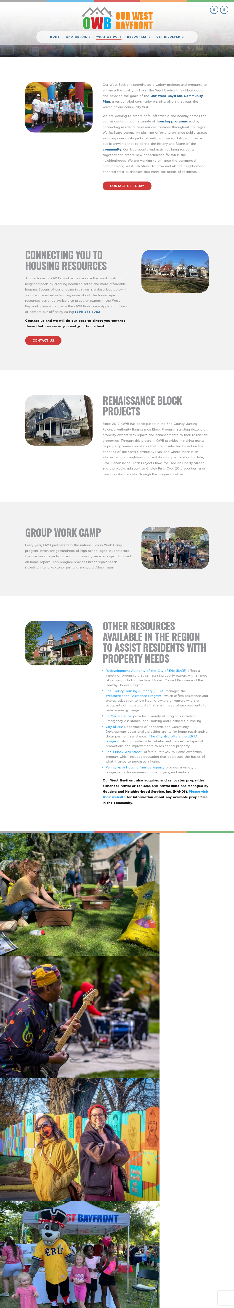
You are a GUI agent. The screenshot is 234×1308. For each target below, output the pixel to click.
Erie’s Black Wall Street (124, 752)
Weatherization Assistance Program (133, 695)
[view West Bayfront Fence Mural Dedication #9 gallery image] (146, 862)
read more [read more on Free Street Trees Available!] (133, 1170)
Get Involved (168, 37)
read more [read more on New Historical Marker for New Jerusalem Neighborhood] (133, 1094)
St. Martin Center (119, 716)
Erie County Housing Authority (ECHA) (135, 691)
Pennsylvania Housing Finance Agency (135, 767)
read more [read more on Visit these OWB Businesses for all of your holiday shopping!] (133, 1010)
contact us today (127, 186)
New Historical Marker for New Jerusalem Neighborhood (162, 1044)
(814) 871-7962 (87, 311)
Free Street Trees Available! (150, 1124)
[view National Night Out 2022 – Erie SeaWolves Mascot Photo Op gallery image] (205, 862)
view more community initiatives (117, 1196)
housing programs (172, 121)
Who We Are (76, 37)
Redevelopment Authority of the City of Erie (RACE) (146, 670)
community (112, 149)
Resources (137, 37)
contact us (43, 340)
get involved (183, 1252)
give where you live (183, 1263)
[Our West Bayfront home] (117, 17)
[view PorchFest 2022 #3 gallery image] (87, 862)
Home (55, 37)
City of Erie (114, 726)
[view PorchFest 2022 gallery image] (29, 862)
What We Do (107, 37)
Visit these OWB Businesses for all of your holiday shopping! (158, 978)
